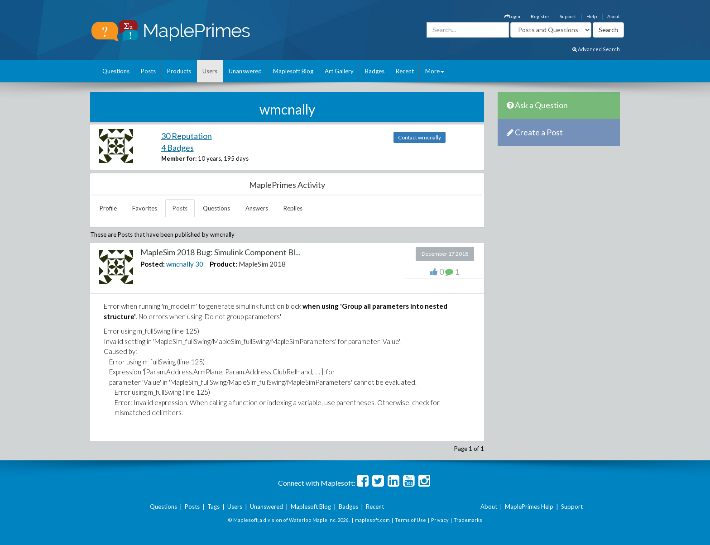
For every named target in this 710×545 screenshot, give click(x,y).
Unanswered (245, 71)
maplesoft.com (372, 520)
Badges (374, 71)
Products (179, 71)
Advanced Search (596, 49)
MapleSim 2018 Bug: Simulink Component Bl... (220, 252)
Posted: (152, 264)
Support (568, 16)
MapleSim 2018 (262, 264)
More (434, 71)
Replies (292, 208)
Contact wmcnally (419, 137)
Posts (148, 71)
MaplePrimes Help (529, 506)
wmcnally (180, 264)
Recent (405, 71)
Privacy (440, 520)
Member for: (179, 158)
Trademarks (468, 520)
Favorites (144, 208)
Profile (108, 208)
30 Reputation (186, 136)
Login (512, 16)
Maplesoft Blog (293, 71)
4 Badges (177, 148)
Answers (256, 208)
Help (591, 16)
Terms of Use (410, 520)
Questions (116, 71)
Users (209, 71)
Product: (223, 264)
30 (199, 264)
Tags (213, 506)
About (613, 16)
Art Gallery (339, 71)
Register (540, 16)
